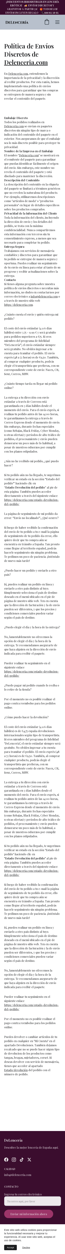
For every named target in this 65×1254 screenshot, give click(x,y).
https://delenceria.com (18, 313)
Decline (26, 1247)
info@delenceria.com (44, 305)
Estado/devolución (16, 1079)
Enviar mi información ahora (28, 1216)
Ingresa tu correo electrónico (23, 1196)
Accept (10, 1247)
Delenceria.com (26, 71)
